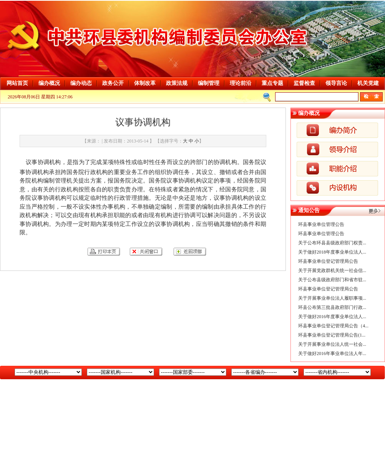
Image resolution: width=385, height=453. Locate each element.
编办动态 (81, 83)
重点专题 (272, 83)
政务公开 (113, 83)
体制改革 (145, 83)
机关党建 (368, 83)
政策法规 (177, 83)
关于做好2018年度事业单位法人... (332, 252)
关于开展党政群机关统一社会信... (332, 270)
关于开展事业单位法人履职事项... (332, 298)
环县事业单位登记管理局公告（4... (333, 326)
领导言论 (336, 83)
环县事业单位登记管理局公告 (328, 261)
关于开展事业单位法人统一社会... (332, 344)
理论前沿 (240, 83)
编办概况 (49, 83)
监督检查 (304, 83)
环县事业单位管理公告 (321, 224)
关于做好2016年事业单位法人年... (332, 353)
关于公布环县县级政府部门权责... (332, 243)
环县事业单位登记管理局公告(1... (331, 335)
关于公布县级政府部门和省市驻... (332, 279)
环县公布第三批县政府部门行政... (332, 307)
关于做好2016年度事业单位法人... (332, 316)
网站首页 (17, 83)
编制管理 (208, 83)
